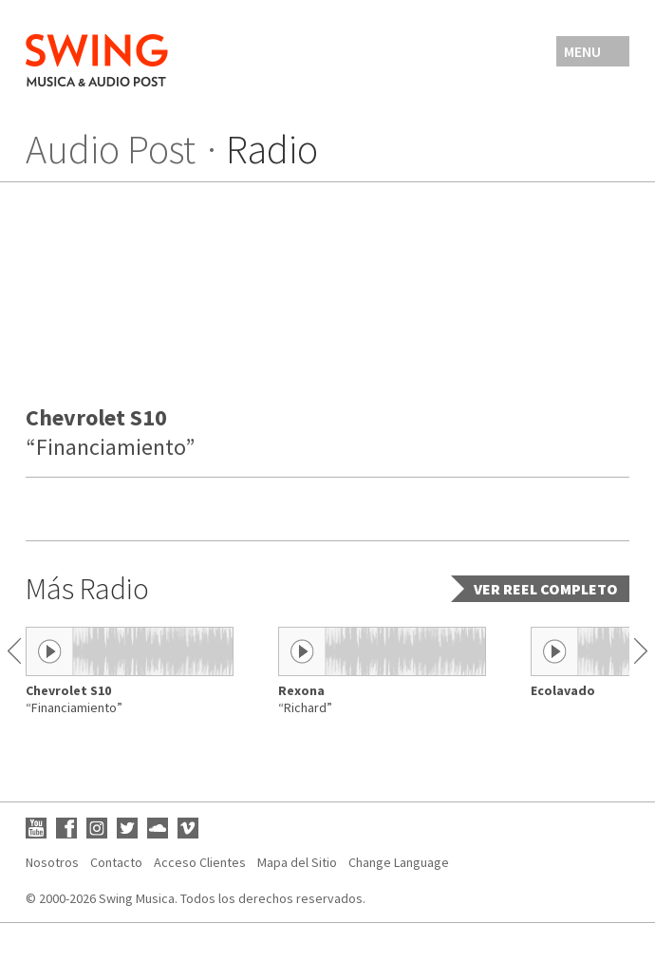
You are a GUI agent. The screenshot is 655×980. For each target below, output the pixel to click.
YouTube (36, 828)
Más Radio (87, 589)
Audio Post (111, 149)
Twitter (127, 828)
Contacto (116, 862)
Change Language (398, 862)
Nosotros (52, 862)
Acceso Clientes (200, 862)
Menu (582, 51)
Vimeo (188, 828)
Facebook (66, 828)
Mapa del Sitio (297, 862)
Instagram (96, 828)
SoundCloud (157, 828)
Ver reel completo (546, 588)
